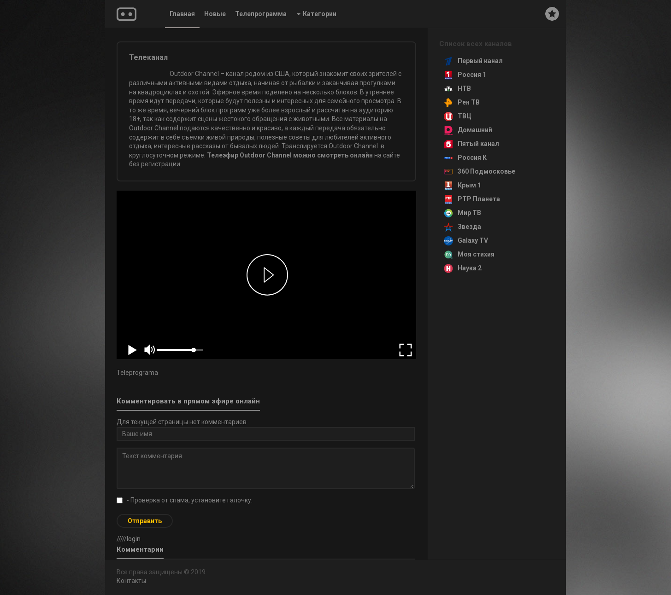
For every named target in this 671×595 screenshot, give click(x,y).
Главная (182, 14)
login (134, 538)
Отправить (145, 521)
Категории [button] (316, 14)
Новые (215, 14)
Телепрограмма (261, 14)
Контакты (131, 580)
